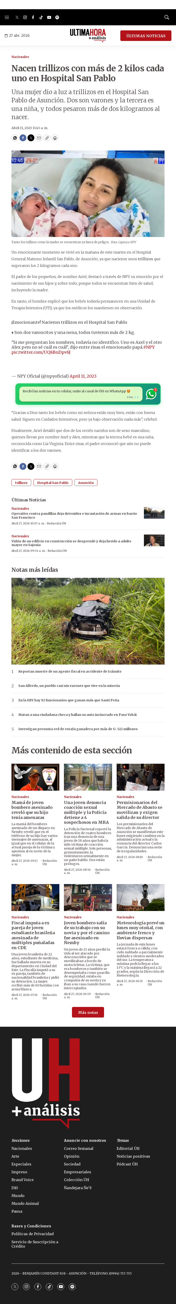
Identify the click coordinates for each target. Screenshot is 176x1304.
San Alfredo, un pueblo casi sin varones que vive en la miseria (69, 686)
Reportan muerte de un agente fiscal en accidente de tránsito (69, 672)
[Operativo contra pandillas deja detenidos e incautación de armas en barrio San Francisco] (154, 513)
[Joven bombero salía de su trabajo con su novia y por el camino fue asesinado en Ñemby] (88, 897)
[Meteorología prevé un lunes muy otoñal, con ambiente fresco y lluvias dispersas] (141, 897)
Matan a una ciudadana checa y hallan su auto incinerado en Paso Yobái (77, 715)
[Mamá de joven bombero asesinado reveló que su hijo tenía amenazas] (35, 777)
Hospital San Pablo (53, 483)
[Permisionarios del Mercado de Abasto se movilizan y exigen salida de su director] (141, 777)
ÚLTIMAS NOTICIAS (145, 36)
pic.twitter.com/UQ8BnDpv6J (40, 352)
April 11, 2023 (83, 376)
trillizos (21, 483)
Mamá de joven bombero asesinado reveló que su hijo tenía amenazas (31, 810)
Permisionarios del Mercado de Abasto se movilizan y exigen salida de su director (139, 810)
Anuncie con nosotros (85, 1140)
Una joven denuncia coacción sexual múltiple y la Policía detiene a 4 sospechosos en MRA (86, 812)
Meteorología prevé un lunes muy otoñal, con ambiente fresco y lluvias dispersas (141, 930)
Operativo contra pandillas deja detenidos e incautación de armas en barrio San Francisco (74, 516)
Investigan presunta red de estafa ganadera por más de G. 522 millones (78, 729)
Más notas (88, 1012)
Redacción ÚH (56, 523)
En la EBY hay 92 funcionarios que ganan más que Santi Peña (68, 700)
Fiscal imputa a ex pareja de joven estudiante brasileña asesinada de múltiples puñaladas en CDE (33, 935)
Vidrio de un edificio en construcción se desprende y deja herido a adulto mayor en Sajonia (71, 543)
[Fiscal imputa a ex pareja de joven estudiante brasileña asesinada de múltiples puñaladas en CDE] (35, 897)
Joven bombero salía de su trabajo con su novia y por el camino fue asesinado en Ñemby (87, 932)
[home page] (88, 36)
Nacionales (20, 57)
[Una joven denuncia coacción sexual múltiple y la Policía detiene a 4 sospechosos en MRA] (88, 777)
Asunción (86, 483)
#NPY (149, 347)
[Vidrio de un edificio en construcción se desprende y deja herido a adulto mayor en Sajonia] (154, 540)
